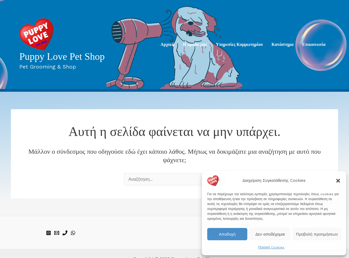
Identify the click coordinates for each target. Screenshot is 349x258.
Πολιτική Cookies (271, 247)
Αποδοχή (227, 234)
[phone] (64, 232)
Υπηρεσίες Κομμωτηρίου (239, 44)
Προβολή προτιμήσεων (317, 234)
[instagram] (48, 232)
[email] (56, 232)
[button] (338, 180)
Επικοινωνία (314, 44)
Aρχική (167, 44)
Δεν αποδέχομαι (270, 234)
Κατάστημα (283, 44)
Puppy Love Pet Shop (62, 56)
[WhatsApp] (73, 232)
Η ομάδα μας (195, 44)
